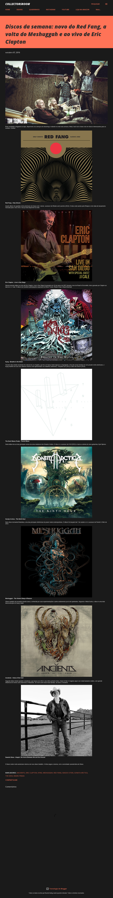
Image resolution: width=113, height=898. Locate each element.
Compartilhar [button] (11, 780)
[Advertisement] (56, 862)
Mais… (98, 9)
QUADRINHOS (34, 9)
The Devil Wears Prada (14, 776)
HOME (7, 9)
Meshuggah (48, 773)
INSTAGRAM (50, 9)
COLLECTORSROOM (17, 4)
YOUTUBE (65, 9)
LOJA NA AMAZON (82, 9)
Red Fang (57, 773)
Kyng (40, 773)
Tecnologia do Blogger (56, 889)
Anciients (21, 773)
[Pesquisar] (95, 4)
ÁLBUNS (20, 9)
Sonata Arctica (81, 773)
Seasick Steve (67, 773)
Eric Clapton (31, 773)
